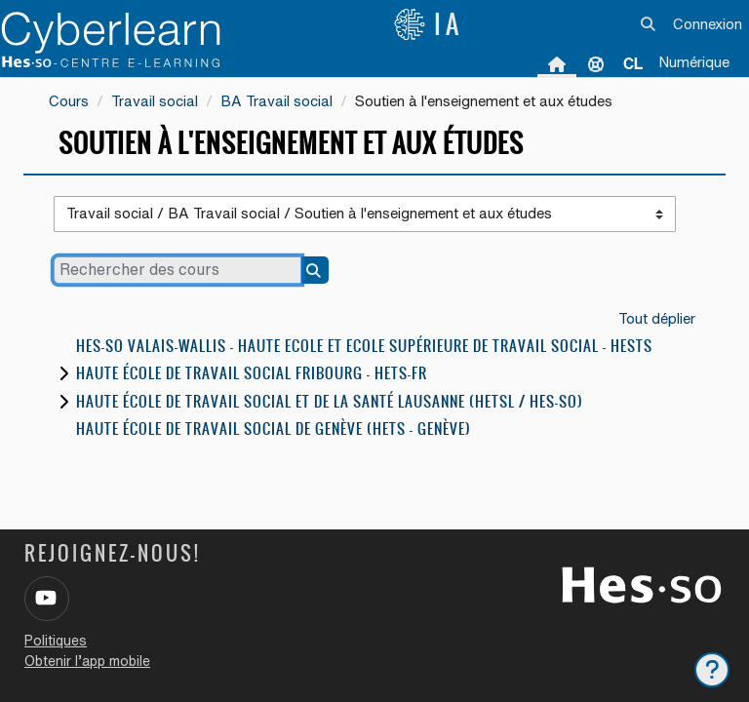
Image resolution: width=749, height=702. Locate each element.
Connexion (707, 24)
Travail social (154, 101)
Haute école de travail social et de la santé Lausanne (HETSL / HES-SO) (329, 401)
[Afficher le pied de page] (711, 669)
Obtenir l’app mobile (87, 661)
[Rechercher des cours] (177, 270)
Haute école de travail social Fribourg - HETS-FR (251, 373)
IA (428, 24)
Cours (69, 101)
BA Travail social (276, 101)
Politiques (55, 640)
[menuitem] (632, 63)
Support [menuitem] (595, 63)
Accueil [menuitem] (556, 63)
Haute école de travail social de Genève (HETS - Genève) (273, 428)
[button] (649, 24)
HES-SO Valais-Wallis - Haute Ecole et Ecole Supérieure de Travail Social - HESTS (364, 345)
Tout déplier (656, 318)
